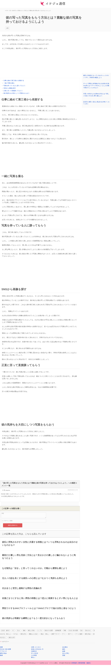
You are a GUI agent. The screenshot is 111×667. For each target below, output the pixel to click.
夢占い (33, 657)
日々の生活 (34, 653)
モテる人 (15, 634)
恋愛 (7, 28)
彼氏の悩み (88, 634)
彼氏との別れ (31, 630)
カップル (39, 630)
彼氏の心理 (12, 637)
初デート (70, 634)
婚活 (63, 649)
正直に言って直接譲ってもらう (13, 90)
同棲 (65, 630)
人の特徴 (34, 655)
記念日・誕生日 (5, 630)
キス (13, 630)
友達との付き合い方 (37, 649)
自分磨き (65, 647)
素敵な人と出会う (33, 634)
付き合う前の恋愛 (73, 630)
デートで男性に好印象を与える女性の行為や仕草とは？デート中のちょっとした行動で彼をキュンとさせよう (96, 85)
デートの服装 (78, 634)
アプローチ (3, 651)
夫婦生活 (34, 651)
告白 (81, 630)
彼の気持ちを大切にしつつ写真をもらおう (16, 93)
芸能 (63, 655)
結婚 (63, 651)
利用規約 (74, 663)
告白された (88, 630)
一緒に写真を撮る (9, 83)
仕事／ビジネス (36, 647)
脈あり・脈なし (45, 634)
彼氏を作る (23, 634)
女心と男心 (65, 653)
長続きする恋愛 (48, 630)
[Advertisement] (40, 64)
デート (64, 634)
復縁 (24, 630)
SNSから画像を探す (10, 88)
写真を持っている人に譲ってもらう (14, 85)
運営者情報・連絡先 (84, 663)
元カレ (18, 630)
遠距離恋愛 (58, 630)
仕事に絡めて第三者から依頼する (14, 80)
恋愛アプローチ (55, 634)
